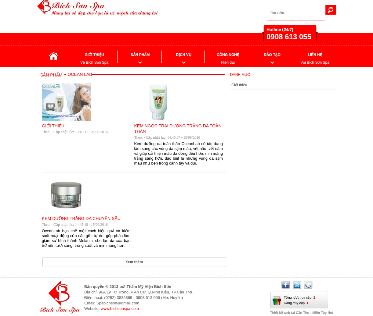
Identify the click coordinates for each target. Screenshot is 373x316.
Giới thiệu (239, 85)
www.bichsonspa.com (120, 308)
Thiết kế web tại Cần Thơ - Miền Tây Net (301, 312)
